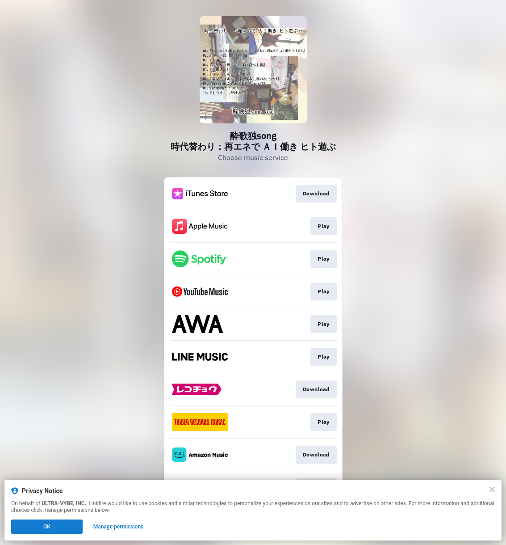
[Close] (492, 489)
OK (46, 527)
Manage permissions (118, 527)
